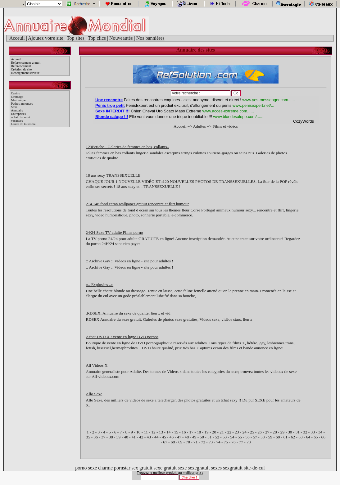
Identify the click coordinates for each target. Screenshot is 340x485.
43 (149, 437)
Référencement (21, 66)
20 (214, 432)
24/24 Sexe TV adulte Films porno (114, 232)
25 (252, 432)
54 (232, 437)
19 (206, 432)
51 (209, 437)
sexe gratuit (165, 467)
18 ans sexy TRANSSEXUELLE (113, 175)
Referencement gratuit (25, 62)
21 (222, 432)
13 (161, 432)
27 (267, 432)
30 (290, 432)
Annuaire (17, 110)
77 (241, 442)
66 (323, 437)
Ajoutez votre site (46, 38)
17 (191, 432)
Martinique (18, 100)
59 (270, 437)
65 (316, 437)
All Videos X (96, 365)
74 (218, 442)
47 (179, 437)
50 (202, 437)
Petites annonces (22, 103)
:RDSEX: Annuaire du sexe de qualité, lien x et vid (128, 313)
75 (226, 442)
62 (293, 437)
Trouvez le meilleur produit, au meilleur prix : (170, 472)
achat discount (20, 117)
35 (88, 437)
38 (111, 437)
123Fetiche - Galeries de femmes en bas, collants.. (127, 146)
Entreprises (18, 114)
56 (247, 437)
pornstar (122, 467)
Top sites (76, 38)
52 (217, 437)
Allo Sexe (94, 394)
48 (187, 437)
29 (282, 432)
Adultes (199, 126)
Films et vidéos (225, 126)
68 (173, 442)
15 (176, 432)
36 (95, 437)
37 (103, 437)
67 (165, 442)
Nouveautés (121, 38)
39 (118, 437)
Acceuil (17, 38)
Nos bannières (150, 38)
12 (153, 432)
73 (211, 442)
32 (305, 432)
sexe (92, 467)
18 (199, 432)
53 (225, 437)
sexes (216, 467)
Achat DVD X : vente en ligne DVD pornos (122, 336)
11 (146, 432)
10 (138, 432)
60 (278, 437)
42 (141, 437)
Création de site (21, 69)
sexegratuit (199, 467)
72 (203, 442)
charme (105, 467)
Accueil (16, 59)
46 (172, 437)
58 (263, 437)
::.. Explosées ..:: (99, 284)
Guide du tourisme (23, 124)
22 (229, 432)
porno (81, 467)
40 (126, 437)
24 (245, 432)
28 (275, 432)
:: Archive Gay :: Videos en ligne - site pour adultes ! (129, 261)
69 (180, 442)
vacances (17, 120)
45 (164, 437)
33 (313, 432)
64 (308, 437)
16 (184, 432)
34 (320, 432)
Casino (15, 93)
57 (255, 437)
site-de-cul (254, 467)
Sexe (14, 107)
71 (195, 442)
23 (237, 432)
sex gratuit (142, 467)
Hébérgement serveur (25, 73)
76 (233, 442)
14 (168, 432)
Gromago (17, 96)
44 (156, 437)
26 (259, 432)
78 (249, 442)
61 (285, 437)
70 (188, 442)
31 (298, 432)
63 (300, 437)
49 (194, 437)
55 (240, 437)
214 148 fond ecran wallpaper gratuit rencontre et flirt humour (137, 204)
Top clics (97, 38)
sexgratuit (233, 467)
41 (134, 437)
